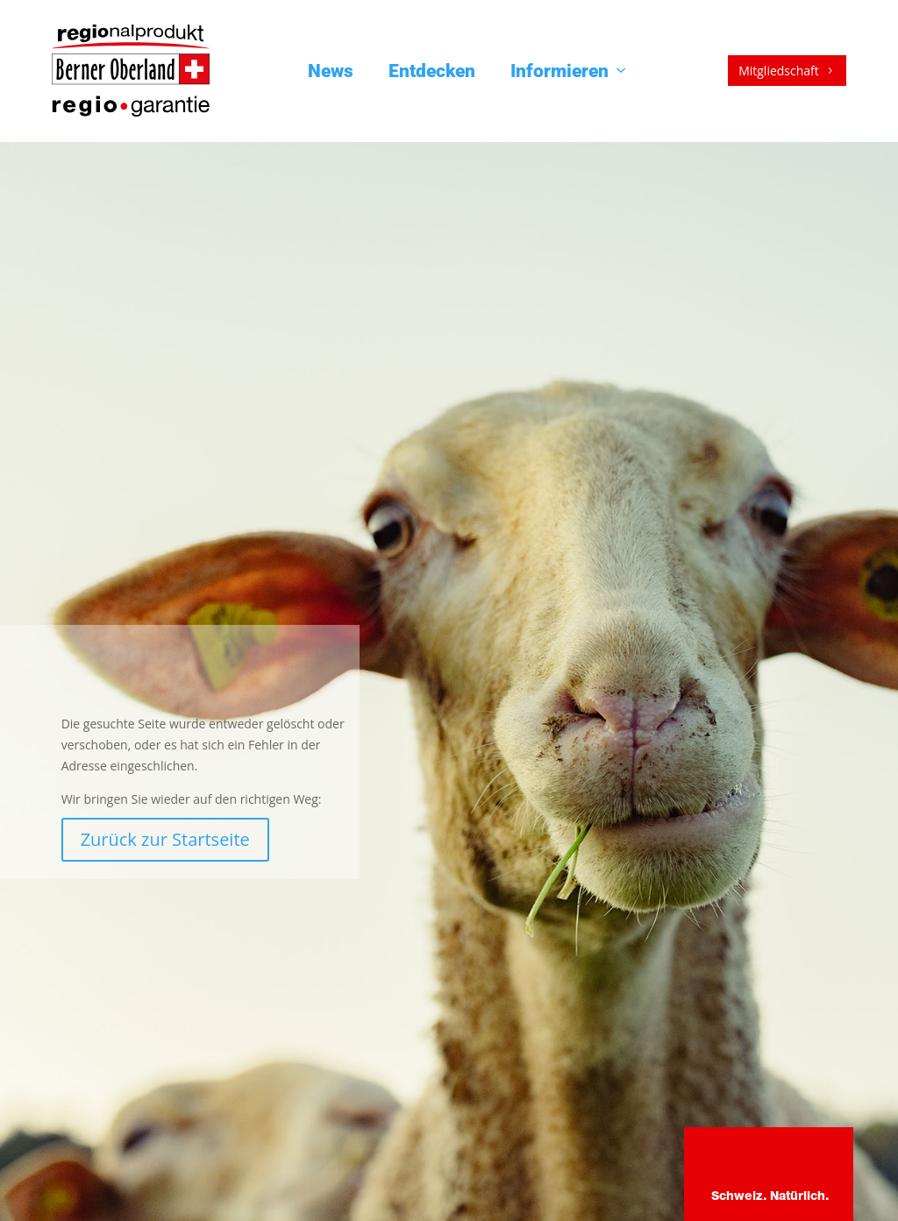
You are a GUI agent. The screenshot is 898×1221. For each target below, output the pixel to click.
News (330, 71)
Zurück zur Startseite (165, 839)
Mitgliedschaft (787, 70)
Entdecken (431, 71)
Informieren (570, 71)
